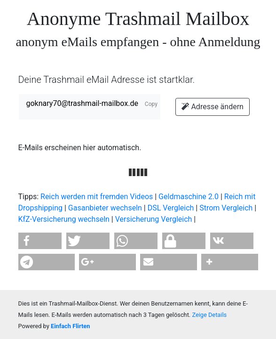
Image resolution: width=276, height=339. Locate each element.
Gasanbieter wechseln (105, 207)
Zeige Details (209, 314)
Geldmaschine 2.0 (188, 196)
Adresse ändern (212, 106)
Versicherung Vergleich (153, 219)
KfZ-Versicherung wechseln (64, 219)
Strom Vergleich (225, 207)
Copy (151, 104)
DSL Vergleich (171, 207)
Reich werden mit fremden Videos (96, 196)
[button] (40, 241)
